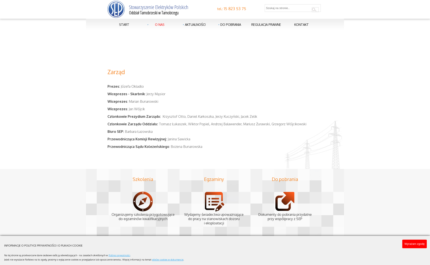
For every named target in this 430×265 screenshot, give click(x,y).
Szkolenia (143, 179)
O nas (159, 24)
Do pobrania (230, 24)
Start (124, 24)
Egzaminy (214, 179)
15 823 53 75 (235, 8)
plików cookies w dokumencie (167, 259)
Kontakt (301, 24)
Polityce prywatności (119, 255)
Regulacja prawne (266, 24)
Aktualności (195, 24)
